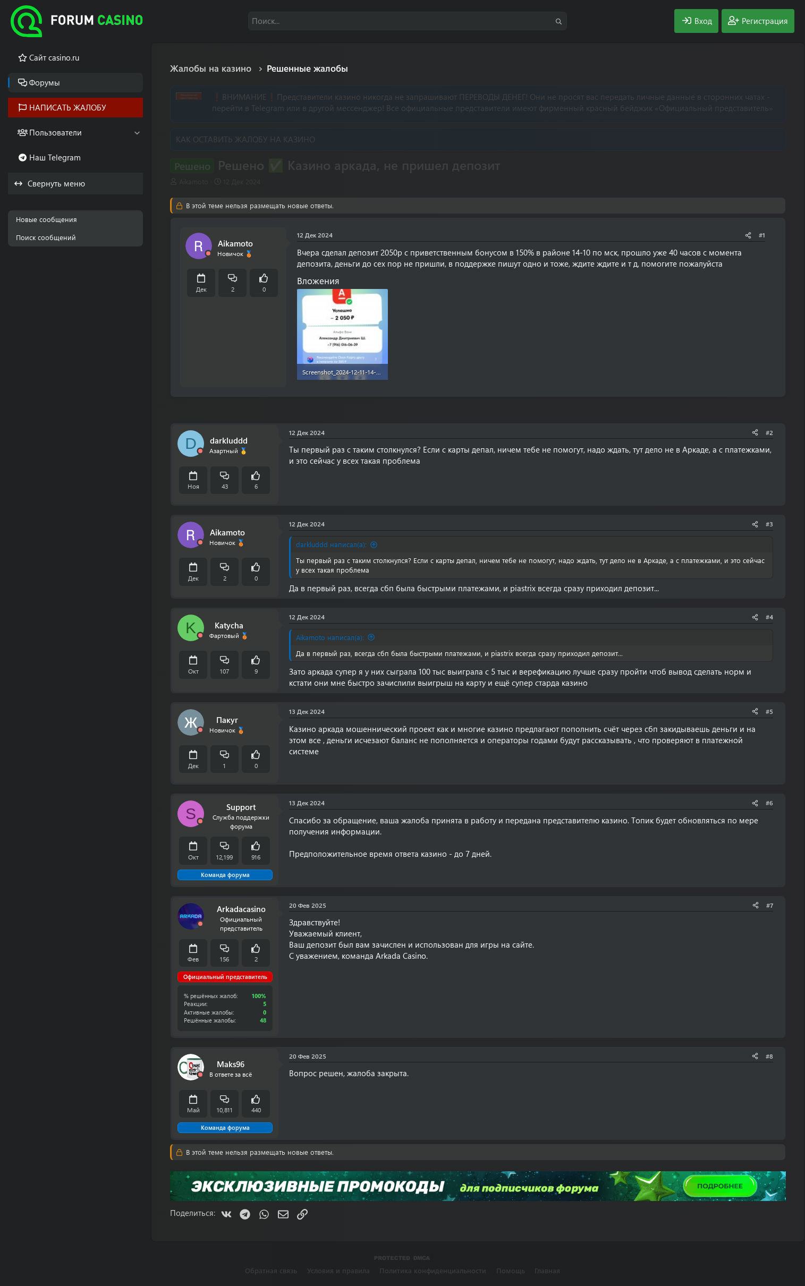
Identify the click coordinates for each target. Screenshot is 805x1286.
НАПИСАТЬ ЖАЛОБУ (67, 107)
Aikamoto (193, 181)
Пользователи (55, 132)
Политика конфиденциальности (432, 1270)
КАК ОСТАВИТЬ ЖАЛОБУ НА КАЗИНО (245, 139)
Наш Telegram (55, 157)
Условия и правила (338, 1270)
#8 (769, 1056)
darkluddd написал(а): (331, 544)
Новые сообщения (46, 219)
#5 (769, 711)
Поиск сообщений (46, 237)
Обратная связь (271, 1270)
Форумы (44, 82)
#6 (769, 802)
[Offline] (208, 253)
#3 (769, 523)
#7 (769, 905)
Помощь (510, 1270)
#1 (762, 235)
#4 (769, 616)
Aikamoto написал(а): (330, 637)
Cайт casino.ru (54, 57)
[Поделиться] (748, 235)
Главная (547, 1270)
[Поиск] (407, 21)
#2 (769, 432)
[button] (137, 132)
